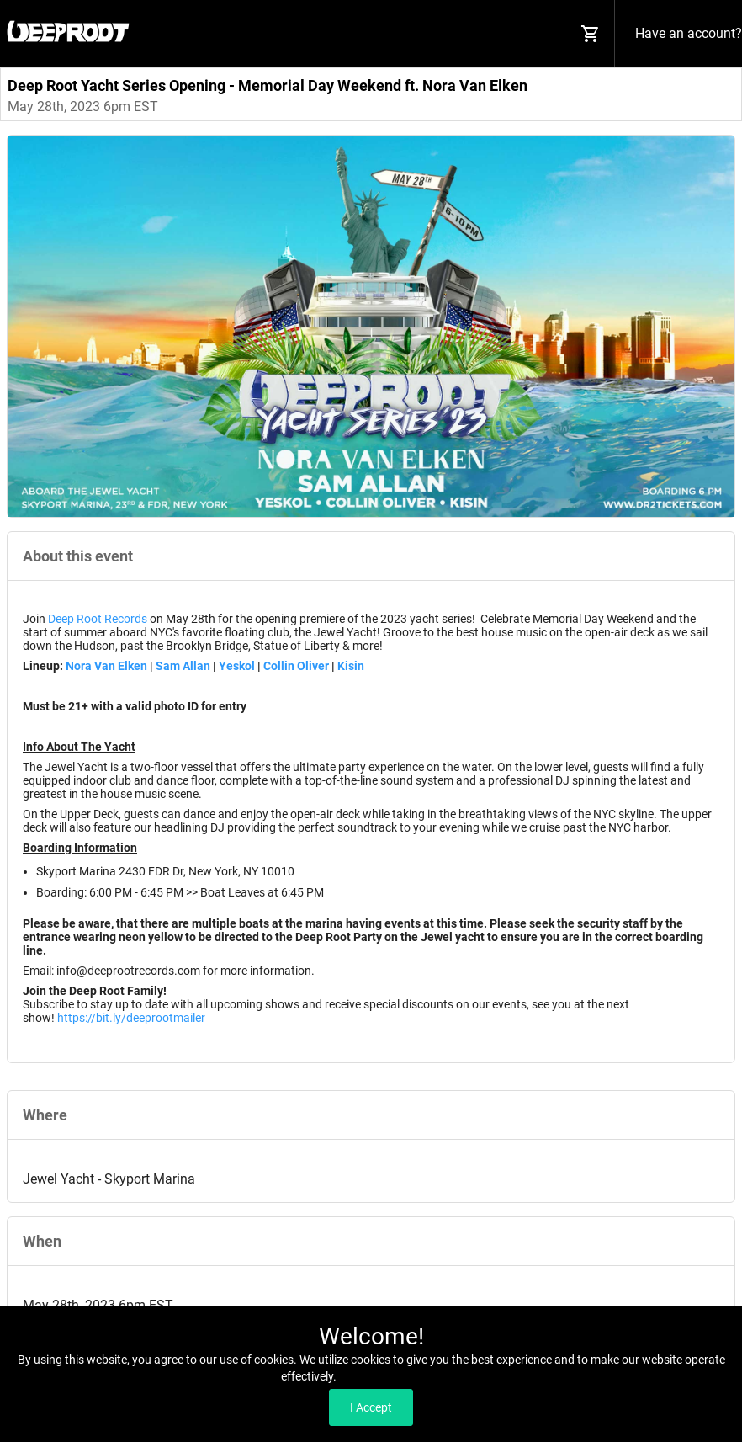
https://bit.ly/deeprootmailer (131, 1017)
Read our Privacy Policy (400, 1376)
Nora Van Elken (106, 666)
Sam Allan (183, 666)
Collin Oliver (297, 666)
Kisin (350, 666)
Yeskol (237, 666)
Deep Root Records (97, 618)
